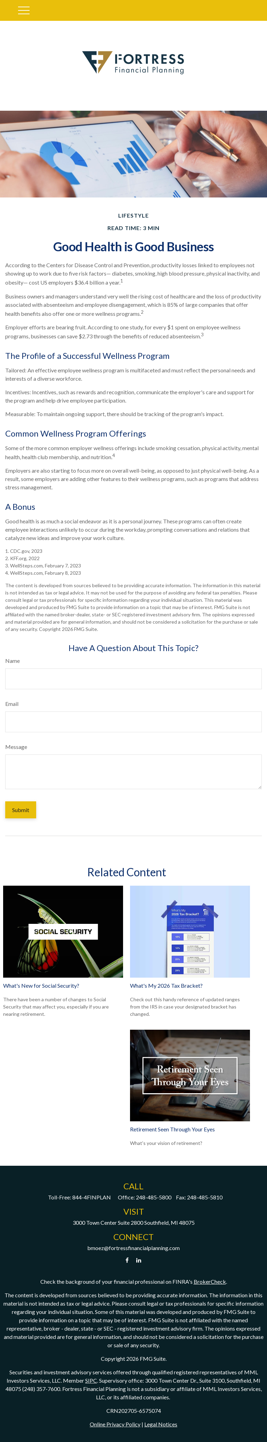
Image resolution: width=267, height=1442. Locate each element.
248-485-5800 (153, 1197)
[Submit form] (20, 809)
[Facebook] (127, 1260)
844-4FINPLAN (91, 1197)
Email (11, 703)
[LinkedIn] (139, 1260)
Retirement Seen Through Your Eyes (172, 1129)
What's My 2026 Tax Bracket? (166, 985)
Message (16, 746)
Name (12, 660)
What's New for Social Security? (41, 985)
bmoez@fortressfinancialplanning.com (133, 1248)
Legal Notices (160, 1424)
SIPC (91, 1380)
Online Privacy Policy (115, 1424)
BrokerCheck (210, 1281)
